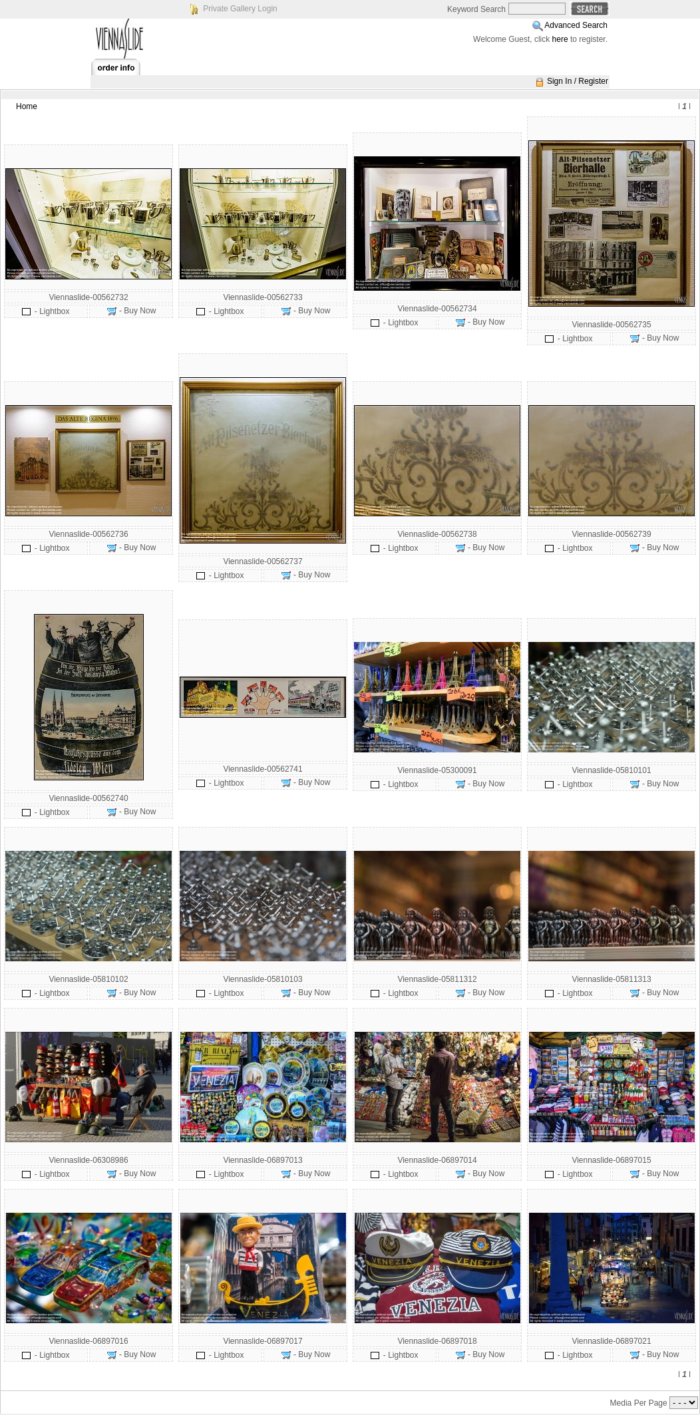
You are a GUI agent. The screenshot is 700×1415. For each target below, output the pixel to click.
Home (26, 106)
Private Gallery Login (240, 8)
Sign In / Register (577, 81)
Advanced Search (576, 25)
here (560, 39)
